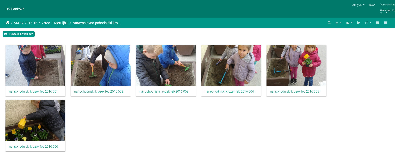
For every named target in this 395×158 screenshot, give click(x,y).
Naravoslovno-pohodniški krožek (97, 23)
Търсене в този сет (18, 34)
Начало (7, 23)
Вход (372, 5)
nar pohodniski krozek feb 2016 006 (33, 151)
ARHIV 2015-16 (25, 23)
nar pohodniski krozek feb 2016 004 (239, 94)
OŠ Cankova (14, 9)
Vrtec (45, 23)
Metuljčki (61, 23)
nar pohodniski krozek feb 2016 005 (308, 94)
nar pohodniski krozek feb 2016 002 (102, 94)
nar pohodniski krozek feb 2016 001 (33, 94)
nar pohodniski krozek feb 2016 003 (170, 94)
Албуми (357, 5)
